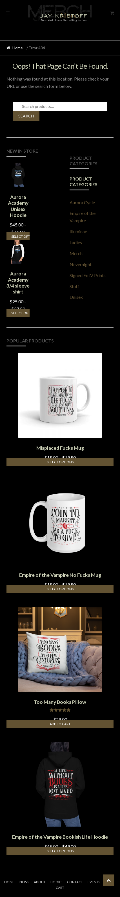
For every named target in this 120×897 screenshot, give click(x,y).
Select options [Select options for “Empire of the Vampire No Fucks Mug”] (60, 589)
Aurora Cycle (82, 202)
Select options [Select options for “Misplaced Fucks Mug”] (60, 462)
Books (56, 882)
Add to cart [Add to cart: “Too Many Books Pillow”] (60, 724)
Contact (75, 882)
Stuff (74, 286)
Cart (60, 887)
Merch (76, 253)
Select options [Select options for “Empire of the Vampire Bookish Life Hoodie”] (60, 851)
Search (26, 115)
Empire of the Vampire (82, 216)
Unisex (76, 297)
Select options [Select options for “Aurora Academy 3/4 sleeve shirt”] (20, 313)
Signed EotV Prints (88, 275)
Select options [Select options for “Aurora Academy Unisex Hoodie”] (20, 236)
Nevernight (81, 264)
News (24, 882)
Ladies (76, 242)
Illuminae (78, 231)
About (40, 882)
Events (94, 882)
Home (17, 47)
